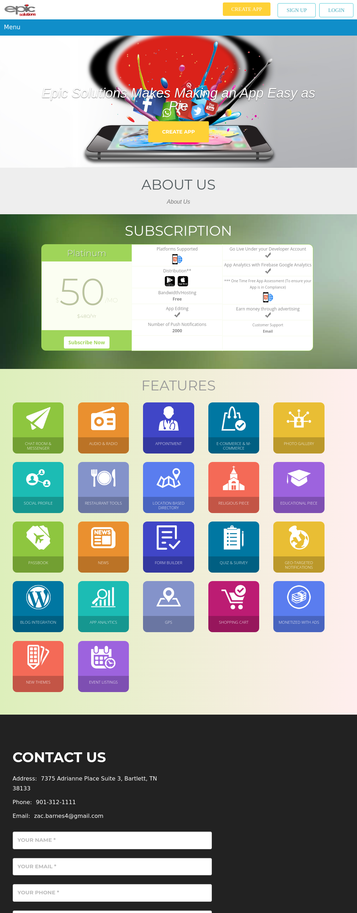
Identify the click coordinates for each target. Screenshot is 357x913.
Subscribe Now (87, 340)
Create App (245, 9)
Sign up (295, 10)
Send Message (309, 848)
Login (336, 10)
